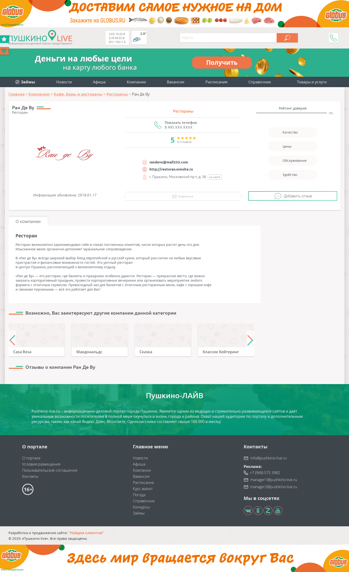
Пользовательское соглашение (50, 470)
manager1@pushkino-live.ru (273, 479)
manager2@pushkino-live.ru (273, 486)
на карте (214, 176)
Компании (136, 82)
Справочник (259, 82)
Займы (139, 513)
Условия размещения (41, 464)
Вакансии (175, 82)
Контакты (30, 476)
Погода (139, 494)
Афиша (99, 82)
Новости (64, 82)
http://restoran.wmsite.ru (171, 169)
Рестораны (183, 111)
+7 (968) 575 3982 (265, 472)
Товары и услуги (312, 82)
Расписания (216, 82)
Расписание (143, 482)
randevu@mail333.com (168, 162)
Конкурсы (141, 507)
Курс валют (143, 488)
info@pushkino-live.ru (268, 458)
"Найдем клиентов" (86, 532)
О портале (31, 458)
